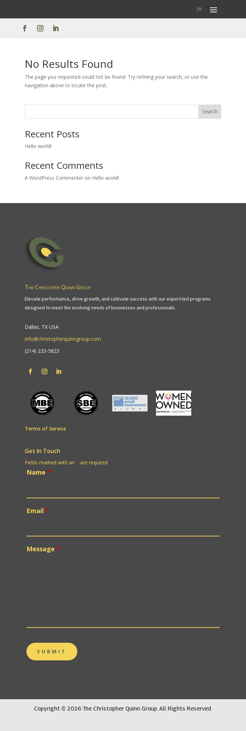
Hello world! (38, 146)
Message (43, 549)
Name (38, 472)
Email (37, 510)
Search (210, 111)
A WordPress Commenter (54, 177)
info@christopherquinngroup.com (63, 338)
